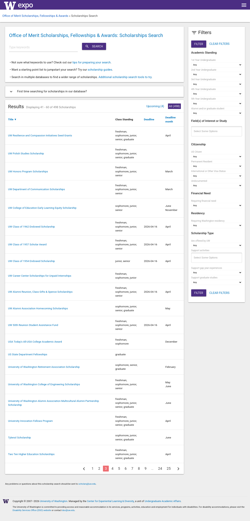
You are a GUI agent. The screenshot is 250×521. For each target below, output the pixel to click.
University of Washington (53, 501)
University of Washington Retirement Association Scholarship (43, 366)
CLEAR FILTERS (219, 44)
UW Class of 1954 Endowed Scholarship (31, 261)
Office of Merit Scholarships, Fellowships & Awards (35, 16)
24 (160, 468)
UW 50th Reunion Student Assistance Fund (33, 325)
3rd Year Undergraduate (203, 79)
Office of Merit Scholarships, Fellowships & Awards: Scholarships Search (86, 35)
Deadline (149, 119)
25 (169, 468)
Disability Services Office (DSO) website (32, 510)
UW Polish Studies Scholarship (26, 153)
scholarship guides (100, 69)
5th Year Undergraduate (203, 98)
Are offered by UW (200, 240)
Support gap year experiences (206, 268)
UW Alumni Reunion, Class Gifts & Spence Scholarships (40, 291)
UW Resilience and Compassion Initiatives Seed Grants (40, 135)
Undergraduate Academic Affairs (163, 501)
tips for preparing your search (91, 62)
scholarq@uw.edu (87, 484)
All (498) (174, 106)
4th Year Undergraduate (203, 89)
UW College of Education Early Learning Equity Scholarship (42, 207)
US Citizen (196, 151)
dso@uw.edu (68, 510)
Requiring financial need (203, 201)
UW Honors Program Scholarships (28, 171)
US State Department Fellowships (27, 354)
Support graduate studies (204, 277)
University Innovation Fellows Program (30, 420)
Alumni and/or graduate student (207, 108)
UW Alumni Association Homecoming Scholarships (38, 308)
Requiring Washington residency (208, 221)
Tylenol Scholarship (19, 437)
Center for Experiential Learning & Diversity (110, 501)
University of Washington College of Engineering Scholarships (44, 384)
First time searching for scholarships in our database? (47, 91)
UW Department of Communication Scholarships (36, 189)
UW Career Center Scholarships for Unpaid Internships (39, 275)
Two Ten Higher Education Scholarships (31, 454)
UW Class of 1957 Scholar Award (27, 244)
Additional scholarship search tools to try (124, 77)
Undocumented (199, 181)
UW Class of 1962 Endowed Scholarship (31, 226)
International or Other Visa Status (208, 171)
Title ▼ (12, 119)
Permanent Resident (201, 161)
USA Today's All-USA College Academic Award (35, 341)
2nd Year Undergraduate (203, 69)
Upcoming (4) (155, 106)
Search (94, 46)
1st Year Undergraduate (203, 60)
